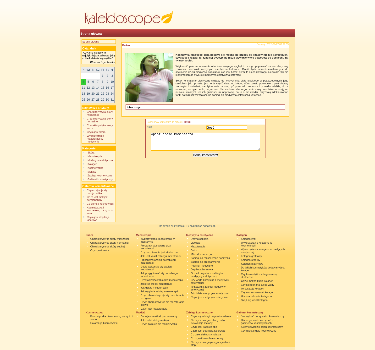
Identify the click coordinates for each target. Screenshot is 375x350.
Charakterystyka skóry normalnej (109, 242)
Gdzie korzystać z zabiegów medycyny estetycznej (207, 275)
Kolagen (93, 164)
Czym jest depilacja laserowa (208, 330)
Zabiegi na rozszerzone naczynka (210, 258)
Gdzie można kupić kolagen (257, 280)
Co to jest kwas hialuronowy (207, 338)
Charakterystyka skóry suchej (107, 246)
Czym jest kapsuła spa (204, 326)
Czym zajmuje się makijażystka (97, 192)
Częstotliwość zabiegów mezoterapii (162, 280)
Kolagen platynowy (252, 263)
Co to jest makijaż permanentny (97, 198)
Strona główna (91, 33)
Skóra (91, 152)
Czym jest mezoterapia (154, 308)
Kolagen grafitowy (251, 256)
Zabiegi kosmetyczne (100, 175)
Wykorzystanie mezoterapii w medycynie (95, 138)
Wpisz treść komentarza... (208, 143)
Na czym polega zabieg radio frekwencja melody (208, 321)
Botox (126, 45)
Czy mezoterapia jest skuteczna (159, 252)
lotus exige (133, 107)
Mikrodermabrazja (201, 254)
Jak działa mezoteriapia (154, 287)
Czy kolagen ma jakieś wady (257, 284)
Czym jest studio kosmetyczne (258, 330)
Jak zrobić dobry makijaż (155, 320)
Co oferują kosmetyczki (100, 203)
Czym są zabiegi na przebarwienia (211, 316)
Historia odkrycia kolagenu (256, 296)
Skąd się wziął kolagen (254, 300)
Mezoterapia (95, 156)
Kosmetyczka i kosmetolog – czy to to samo (100, 210)
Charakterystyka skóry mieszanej (109, 238)
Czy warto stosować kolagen (257, 292)
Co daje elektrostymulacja (206, 334)
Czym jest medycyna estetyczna (209, 297)
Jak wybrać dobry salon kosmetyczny (263, 316)
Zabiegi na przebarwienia (205, 261)
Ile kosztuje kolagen (252, 288)
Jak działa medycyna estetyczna (210, 293)
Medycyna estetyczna (100, 160)
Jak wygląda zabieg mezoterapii (159, 291)
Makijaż (92, 171)
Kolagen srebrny (250, 259)
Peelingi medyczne (202, 265)
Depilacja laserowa (202, 269)
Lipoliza (195, 242)
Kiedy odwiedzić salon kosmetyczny (262, 326)
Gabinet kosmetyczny (100, 179)
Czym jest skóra (96, 132)
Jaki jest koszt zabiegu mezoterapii (161, 256)
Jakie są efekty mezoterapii (156, 283)
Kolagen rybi (248, 238)
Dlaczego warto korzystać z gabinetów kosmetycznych (257, 321)
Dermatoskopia (200, 238)
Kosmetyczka (95, 167)
